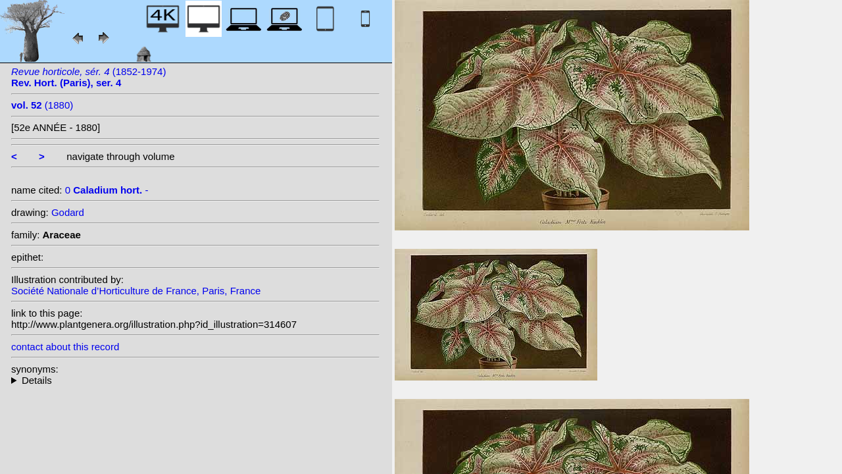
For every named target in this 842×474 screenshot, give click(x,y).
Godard (67, 212)
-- (195, 380)
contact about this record (65, 346)
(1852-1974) (88, 77)
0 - (107, 190)
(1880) (42, 105)
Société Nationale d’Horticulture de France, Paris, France (135, 290)
